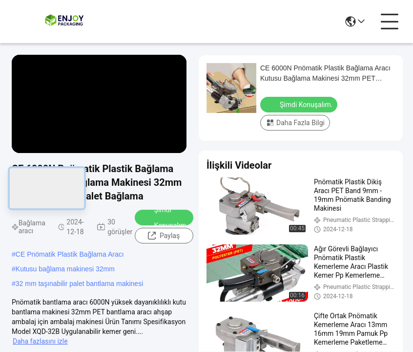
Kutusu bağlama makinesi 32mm (65, 269)
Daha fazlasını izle (40, 341)
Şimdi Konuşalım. (165, 217)
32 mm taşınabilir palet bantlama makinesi (79, 283)
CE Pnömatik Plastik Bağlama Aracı (70, 254)
